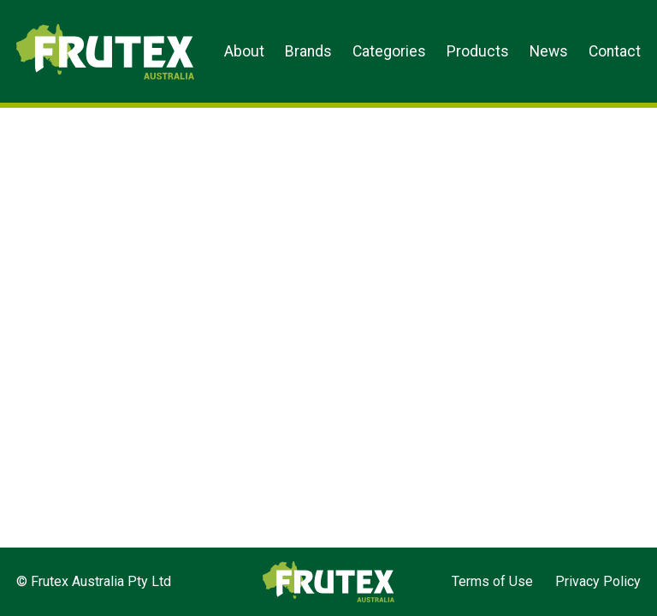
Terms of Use (492, 581)
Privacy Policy (598, 581)
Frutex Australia (75, 27)
